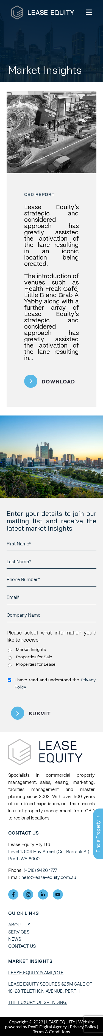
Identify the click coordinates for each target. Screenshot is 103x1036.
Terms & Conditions (51, 1031)
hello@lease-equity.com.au (48, 877)
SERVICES (18, 932)
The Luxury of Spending (37, 1002)
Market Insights (31, 649)
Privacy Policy (83, 1026)
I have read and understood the (55, 683)
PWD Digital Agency (47, 1026)
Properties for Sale (34, 657)
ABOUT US (19, 925)
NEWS (14, 939)
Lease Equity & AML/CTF (35, 973)
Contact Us (22, 946)
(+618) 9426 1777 (40, 870)
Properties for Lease (35, 664)
